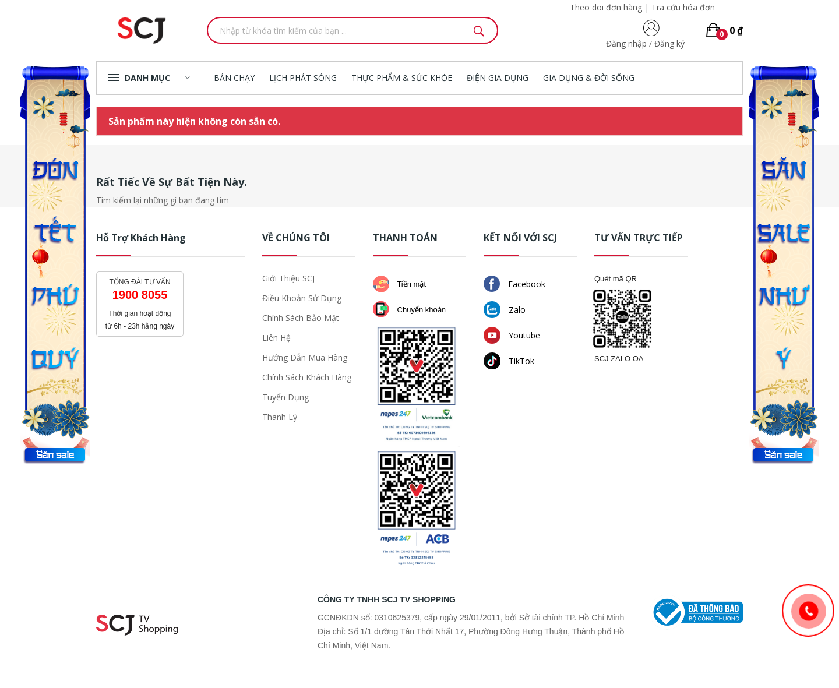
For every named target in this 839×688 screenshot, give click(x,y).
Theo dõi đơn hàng (606, 7)
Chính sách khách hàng (306, 377)
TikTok (509, 360)
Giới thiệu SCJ (288, 278)
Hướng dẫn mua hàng (304, 357)
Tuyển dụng (285, 397)
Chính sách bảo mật (300, 317)
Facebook (514, 284)
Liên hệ (276, 337)
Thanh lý (279, 416)
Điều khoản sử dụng (301, 298)
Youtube (512, 335)
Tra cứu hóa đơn (683, 7)
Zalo (505, 309)
